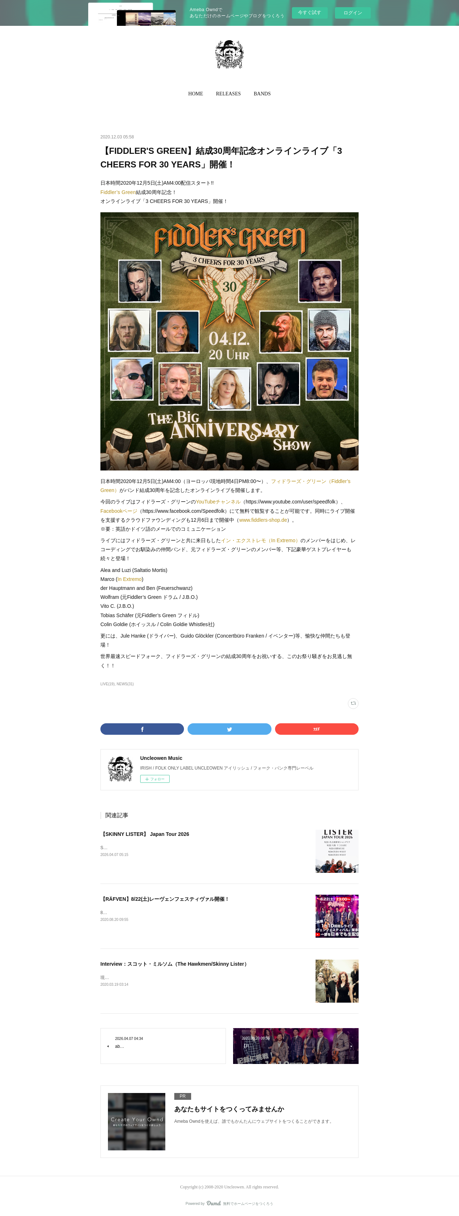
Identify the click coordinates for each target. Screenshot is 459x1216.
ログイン (353, 12)
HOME (195, 93)
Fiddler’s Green (118, 192)
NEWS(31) (125, 684)
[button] (195, 94)
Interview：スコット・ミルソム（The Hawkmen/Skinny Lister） (174, 964)
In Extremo (129, 579)
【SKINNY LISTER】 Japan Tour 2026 (144, 834)
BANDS (262, 93)
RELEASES (228, 93)
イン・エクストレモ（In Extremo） (261, 540)
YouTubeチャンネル (218, 502)
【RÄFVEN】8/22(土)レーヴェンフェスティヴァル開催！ (165, 899)
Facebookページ (118, 511)
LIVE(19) (107, 684)
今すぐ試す (309, 12)
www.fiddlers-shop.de (263, 520)
